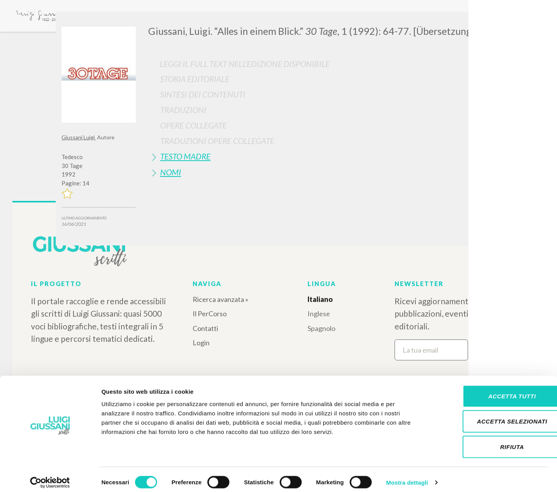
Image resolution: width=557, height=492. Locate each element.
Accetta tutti (492, 390)
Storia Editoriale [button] (194, 78)
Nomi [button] (170, 172)
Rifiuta (492, 441)
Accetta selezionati (492, 416)
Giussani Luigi (79, 137)
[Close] (489, 23)
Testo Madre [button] (185, 156)
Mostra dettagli (407, 476)
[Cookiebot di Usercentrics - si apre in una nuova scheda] (50, 477)
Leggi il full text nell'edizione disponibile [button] (245, 63)
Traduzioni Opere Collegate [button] (217, 140)
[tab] (322, 78)
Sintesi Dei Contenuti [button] (202, 94)
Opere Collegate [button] (193, 125)
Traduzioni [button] (183, 109)
